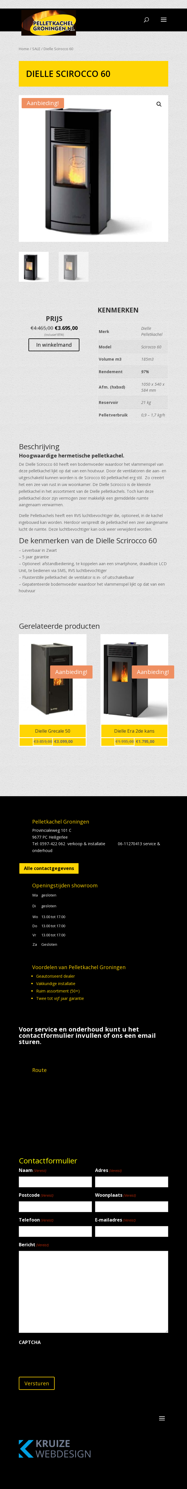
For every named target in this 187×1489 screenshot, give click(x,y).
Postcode (36, 1195)
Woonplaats (115, 1195)
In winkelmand (54, 344)
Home (24, 48)
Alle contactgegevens (49, 868)
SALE (36, 48)
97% (145, 371)
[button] (159, 104)
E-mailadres (115, 1220)
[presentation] (62, 1359)
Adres (108, 1170)
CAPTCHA (30, 1342)
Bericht (34, 1245)
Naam (32, 1170)
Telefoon (36, 1220)
